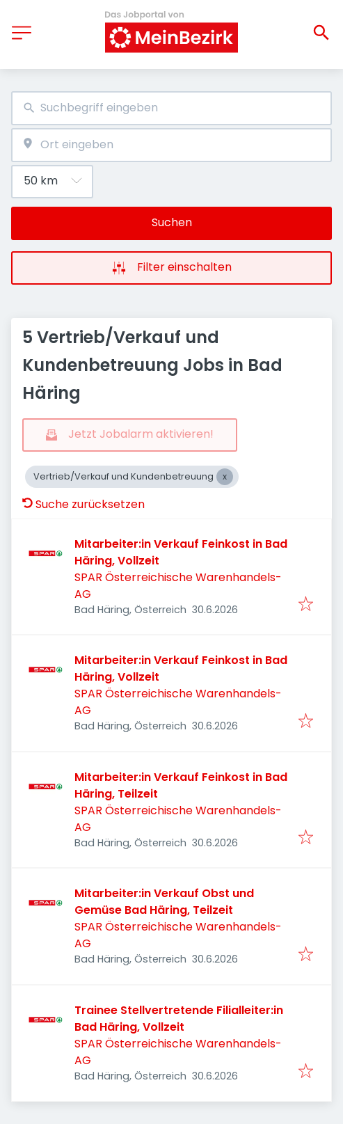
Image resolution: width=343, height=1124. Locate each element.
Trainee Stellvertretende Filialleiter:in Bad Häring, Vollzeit (178, 1018)
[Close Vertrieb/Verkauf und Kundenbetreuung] (224, 476)
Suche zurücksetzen (83, 504)
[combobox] (171, 108)
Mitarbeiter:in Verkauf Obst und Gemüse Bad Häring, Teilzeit (164, 901)
